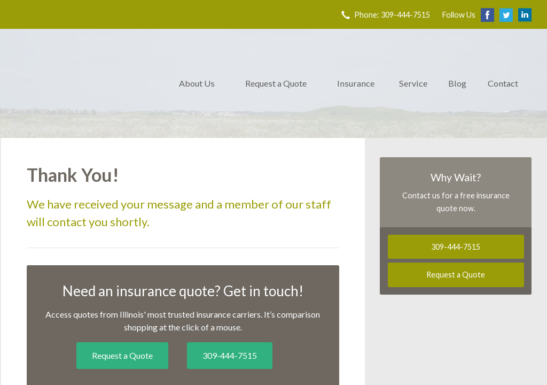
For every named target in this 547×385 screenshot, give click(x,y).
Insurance (355, 83)
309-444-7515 (229, 355)
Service (413, 83)
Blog (457, 83)
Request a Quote (276, 83)
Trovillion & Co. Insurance (84, 83)
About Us (197, 83)
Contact (503, 83)
